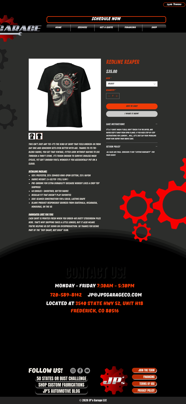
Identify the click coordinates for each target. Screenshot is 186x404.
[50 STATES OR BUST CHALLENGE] (61, 378)
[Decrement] (109, 96)
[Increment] (117, 96)
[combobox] (132, 84)
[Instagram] (73, 370)
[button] (106, 19)
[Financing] (144, 376)
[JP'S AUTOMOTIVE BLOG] (61, 391)
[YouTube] (87, 370)
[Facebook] (80, 370)
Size (108, 78)
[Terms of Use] (144, 383)
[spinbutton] (113, 96)
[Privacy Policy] (144, 390)
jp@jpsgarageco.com (115, 295)
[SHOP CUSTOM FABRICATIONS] (61, 384)
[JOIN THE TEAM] (144, 370)
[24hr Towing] (174, 4)
